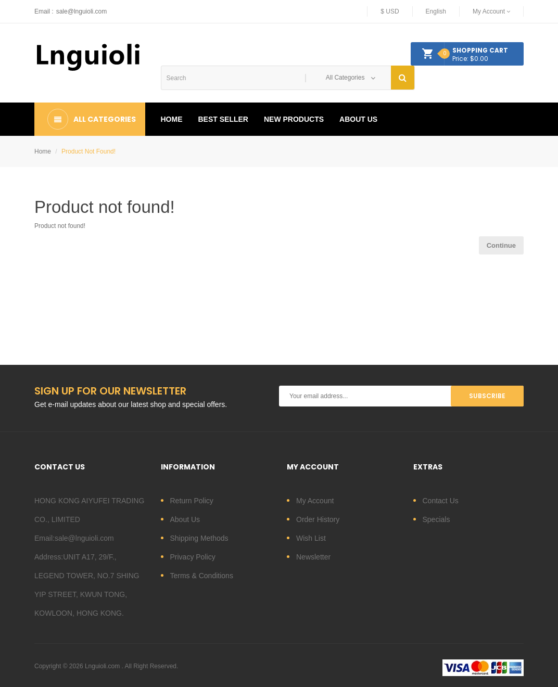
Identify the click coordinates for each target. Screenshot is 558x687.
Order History (317, 519)
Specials (436, 519)
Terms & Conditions (201, 575)
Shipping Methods (199, 538)
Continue (501, 245)
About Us (185, 519)
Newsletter (313, 557)
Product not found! (88, 151)
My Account (315, 501)
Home (42, 151)
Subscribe (487, 395)
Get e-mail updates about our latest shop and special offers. (130, 404)
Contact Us (441, 501)
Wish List (311, 538)
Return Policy (191, 501)
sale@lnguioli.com (81, 11)
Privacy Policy (192, 557)
